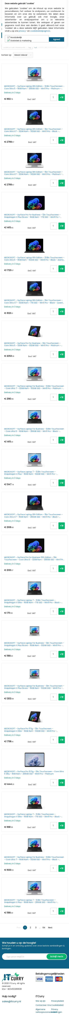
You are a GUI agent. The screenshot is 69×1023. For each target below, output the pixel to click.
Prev (19, 927)
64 (44, 927)
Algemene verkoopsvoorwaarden (46, 1010)
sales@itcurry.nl (11, 1001)
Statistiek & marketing (19, 40)
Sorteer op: (6, 55)
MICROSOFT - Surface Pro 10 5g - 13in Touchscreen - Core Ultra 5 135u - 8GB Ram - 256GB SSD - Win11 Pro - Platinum (34, 772)
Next (50, 927)
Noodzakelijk (14, 37)
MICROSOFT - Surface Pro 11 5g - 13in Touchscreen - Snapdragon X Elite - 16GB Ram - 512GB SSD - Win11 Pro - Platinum (30, 730)
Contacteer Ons (43, 1005)
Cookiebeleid (57, 1005)
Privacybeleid (57, 1001)
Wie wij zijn (40, 1001)
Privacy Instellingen (56, 1010)
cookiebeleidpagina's (40, 31)
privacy (22, 31)
